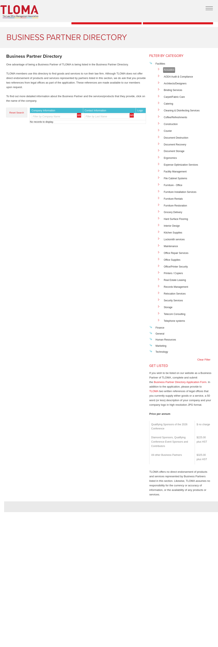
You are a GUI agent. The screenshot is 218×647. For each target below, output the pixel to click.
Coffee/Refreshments (175, 117)
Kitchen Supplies (173, 232)
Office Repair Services (176, 253)
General (159, 333)
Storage (168, 307)
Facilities (160, 63)
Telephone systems (174, 320)
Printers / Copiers (173, 273)
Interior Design (172, 225)
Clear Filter (204, 359)
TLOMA (153, 391)
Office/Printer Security (176, 266)
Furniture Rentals (173, 198)
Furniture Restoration (175, 205)
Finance (159, 327)
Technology (161, 351)
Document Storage (174, 151)
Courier (168, 131)
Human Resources (165, 339)
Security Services (173, 300)
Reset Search (16, 112)
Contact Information (95, 110)
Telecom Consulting (174, 314)
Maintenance (171, 246)
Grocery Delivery (173, 212)
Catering (168, 103)
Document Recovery (175, 144)
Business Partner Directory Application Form (180, 382)
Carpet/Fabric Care (174, 96)
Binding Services (173, 90)
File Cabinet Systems (175, 178)
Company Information (43, 110)
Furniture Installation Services (180, 192)
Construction (171, 124)
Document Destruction (176, 137)
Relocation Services (175, 293)
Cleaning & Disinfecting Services (181, 110)
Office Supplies (172, 259)
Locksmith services (174, 239)
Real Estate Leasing (175, 280)
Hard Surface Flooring (176, 219)
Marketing (160, 345)
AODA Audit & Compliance (178, 76)
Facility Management (175, 171)
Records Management (176, 286)
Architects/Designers (175, 83)
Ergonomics (170, 158)
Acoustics (169, 69)
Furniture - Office (173, 185)
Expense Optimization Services (181, 164)
